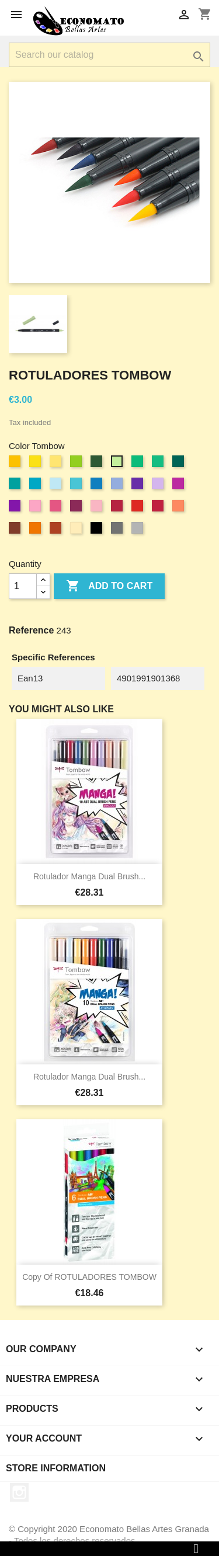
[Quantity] (23, 586)
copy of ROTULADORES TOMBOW (89, 1277)
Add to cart (109, 586)
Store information (56, 1468)
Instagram (19, 1492)
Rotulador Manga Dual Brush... (89, 876)
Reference (31, 630)
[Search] (109, 55)
